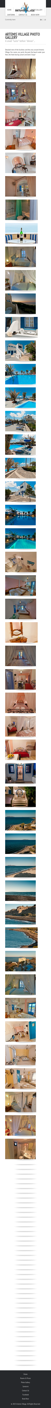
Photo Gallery (25, 1382)
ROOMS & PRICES (21, 10)
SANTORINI (11, 15)
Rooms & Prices (25, 1378)
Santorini (26, 1386)
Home (25, 1374)
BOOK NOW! (35, 15)
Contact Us (25, 1390)
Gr (45, 20)
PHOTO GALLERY (36, 10)
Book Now (25, 1399)
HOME (9, 10)
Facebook (25, 1395)
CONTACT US (23, 15)
